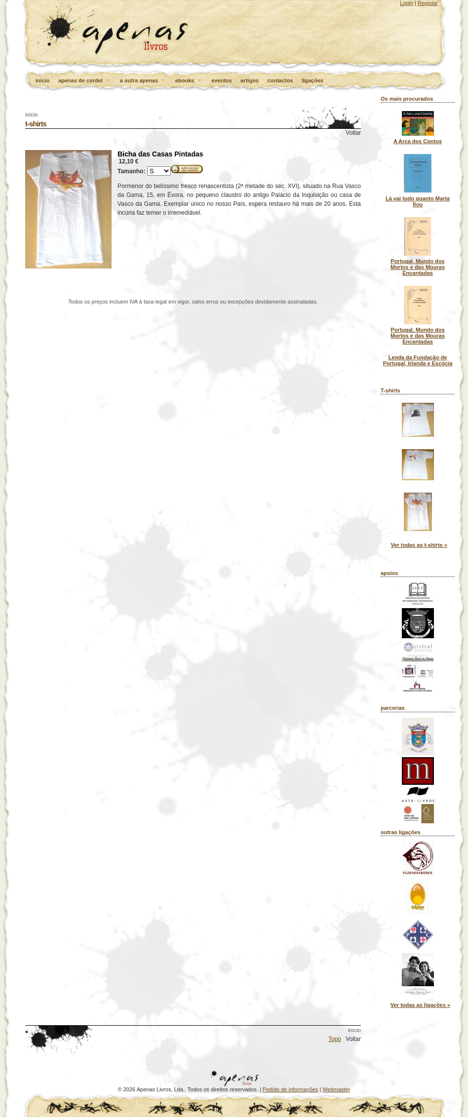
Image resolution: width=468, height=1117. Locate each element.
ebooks (189, 80)
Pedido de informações (290, 1089)
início (43, 80)
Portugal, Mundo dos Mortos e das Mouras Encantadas (417, 267)
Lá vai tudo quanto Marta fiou (418, 201)
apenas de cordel (84, 80)
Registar (428, 3)
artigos (249, 80)
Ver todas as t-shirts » (419, 545)
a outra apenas (143, 80)
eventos (221, 80)
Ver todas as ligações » (420, 1005)
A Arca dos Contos (417, 141)
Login (406, 3)
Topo (334, 1039)
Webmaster (336, 1089)
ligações (312, 80)
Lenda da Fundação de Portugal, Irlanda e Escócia (418, 360)
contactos (280, 80)
